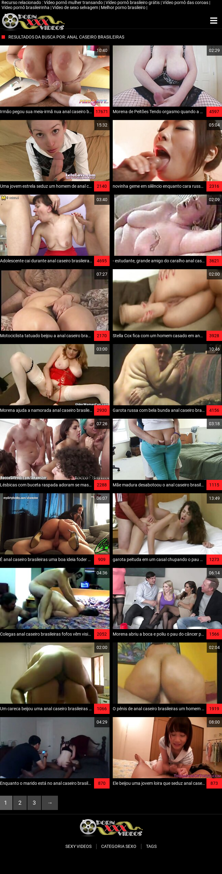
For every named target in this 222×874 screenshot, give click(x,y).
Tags (151, 846)
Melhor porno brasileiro (123, 7)
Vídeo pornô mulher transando (74, 2)
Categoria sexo (118, 846)
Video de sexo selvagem (75, 7)
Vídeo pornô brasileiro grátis (133, 2)
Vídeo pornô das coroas (186, 2)
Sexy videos (78, 846)
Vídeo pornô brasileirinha (26, 7)
